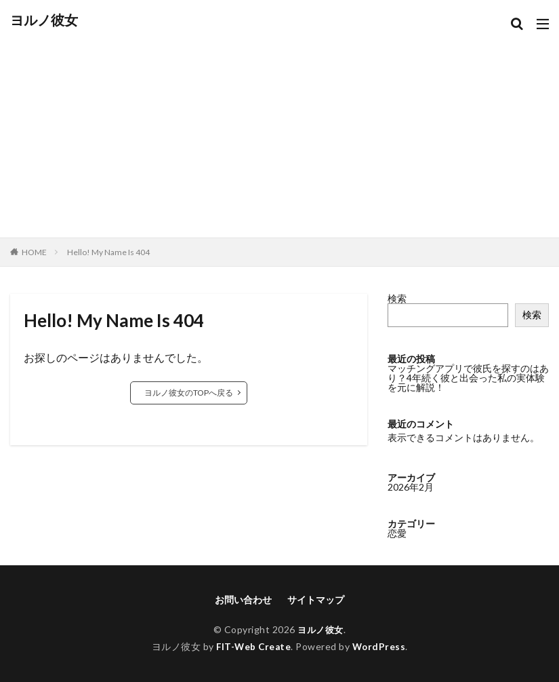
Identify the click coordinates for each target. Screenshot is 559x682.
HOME (34, 252)
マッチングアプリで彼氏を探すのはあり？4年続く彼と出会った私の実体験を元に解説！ (468, 377)
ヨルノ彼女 (44, 20)
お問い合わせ (243, 599)
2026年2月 (411, 497)
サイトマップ (315, 599)
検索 (397, 298)
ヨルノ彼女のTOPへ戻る (188, 392)
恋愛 (397, 543)
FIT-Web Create (253, 646)
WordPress (380, 646)
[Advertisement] (279, 129)
